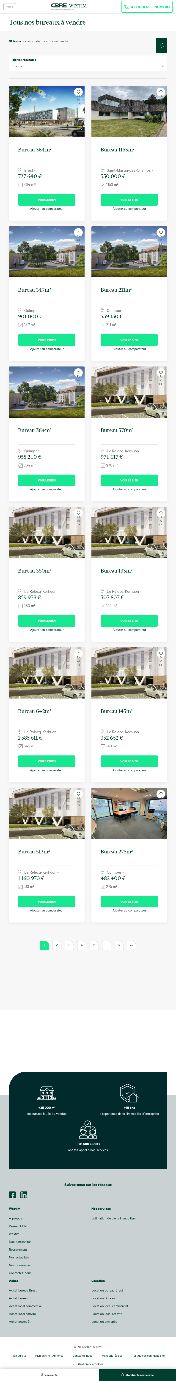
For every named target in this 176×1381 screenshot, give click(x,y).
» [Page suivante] (119, 945)
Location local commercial (109, 1306)
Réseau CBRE (18, 1226)
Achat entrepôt (19, 1321)
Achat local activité (22, 1313)
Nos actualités (19, 1257)
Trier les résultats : (23, 60)
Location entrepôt (104, 1321)
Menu (10, 6)
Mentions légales (112, 1355)
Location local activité (106, 1313)
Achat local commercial (25, 1306)
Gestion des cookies (90, 1364)
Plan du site (18, 1355)
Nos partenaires (20, 1241)
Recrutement (18, 1249)
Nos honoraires (20, 1265)
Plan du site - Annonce (49, 1355)
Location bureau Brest (107, 1290)
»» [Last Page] (132, 945)
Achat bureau (18, 1298)
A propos (15, 1218)
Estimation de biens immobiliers (113, 1218)
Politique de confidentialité (148, 1355)
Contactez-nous (20, 1273)
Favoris (78, 93)
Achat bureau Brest (23, 1290)
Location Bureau (103, 1298)
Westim (14, 1234)
